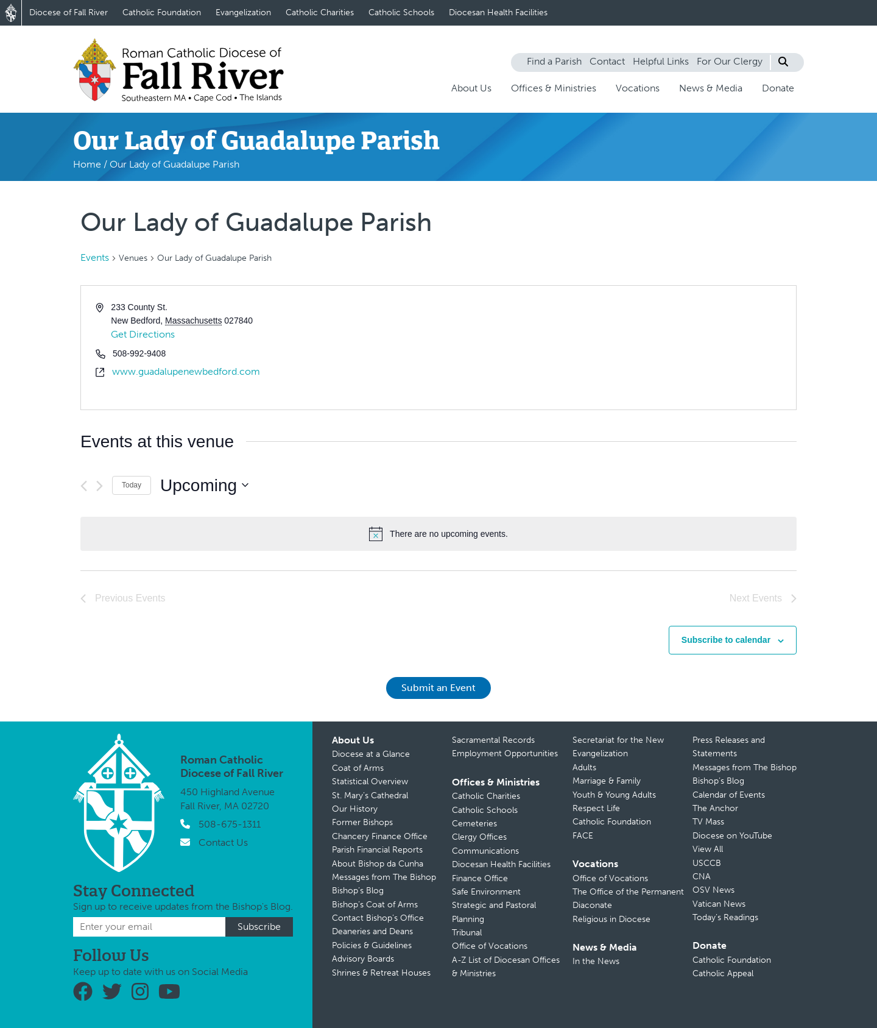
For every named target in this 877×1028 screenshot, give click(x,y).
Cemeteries (474, 823)
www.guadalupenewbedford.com (186, 371)
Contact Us (223, 842)
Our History (355, 809)
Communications (485, 851)
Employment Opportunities (505, 753)
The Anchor (715, 808)
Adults (584, 767)
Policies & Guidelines (372, 945)
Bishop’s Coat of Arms (375, 904)
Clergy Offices (479, 837)
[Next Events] (99, 486)
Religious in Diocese (611, 919)
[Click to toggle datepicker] (204, 485)
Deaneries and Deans (372, 931)
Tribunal (467, 932)
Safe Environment (486, 892)
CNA (701, 876)
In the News (595, 961)
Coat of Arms (358, 768)
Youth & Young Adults (614, 795)
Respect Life (596, 808)
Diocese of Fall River (68, 12)
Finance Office (480, 878)
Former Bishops (362, 822)
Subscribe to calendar (726, 640)
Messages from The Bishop (384, 877)
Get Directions (143, 334)
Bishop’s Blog (358, 890)
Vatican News (718, 904)
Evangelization (243, 12)
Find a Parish (554, 61)
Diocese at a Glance (371, 754)
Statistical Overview (370, 781)
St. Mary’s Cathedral (370, 795)
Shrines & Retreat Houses (381, 973)
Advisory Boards (363, 959)
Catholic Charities (320, 12)
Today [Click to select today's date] (131, 485)
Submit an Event (438, 687)
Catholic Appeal (722, 973)
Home (87, 164)
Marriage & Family (606, 781)
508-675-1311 (230, 824)
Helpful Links (661, 61)
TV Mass (708, 822)
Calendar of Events (728, 795)
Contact (607, 61)
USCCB (706, 863)
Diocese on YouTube (732, 836)
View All (707, 849)
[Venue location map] (616, 347)
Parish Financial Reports (377, 850)
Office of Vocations (489, 946)
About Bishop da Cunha (377, 864)
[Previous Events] (83, 486)
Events (94, 257)
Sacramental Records (493, 740)
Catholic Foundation (161, 12)
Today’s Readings (725, 917)
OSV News (713, 890)
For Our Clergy (730, 61)
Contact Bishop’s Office (378, 918)
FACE (582, 836)
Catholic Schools (401, 12)
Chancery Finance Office (380, 836)
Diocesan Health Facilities (498, 12)
